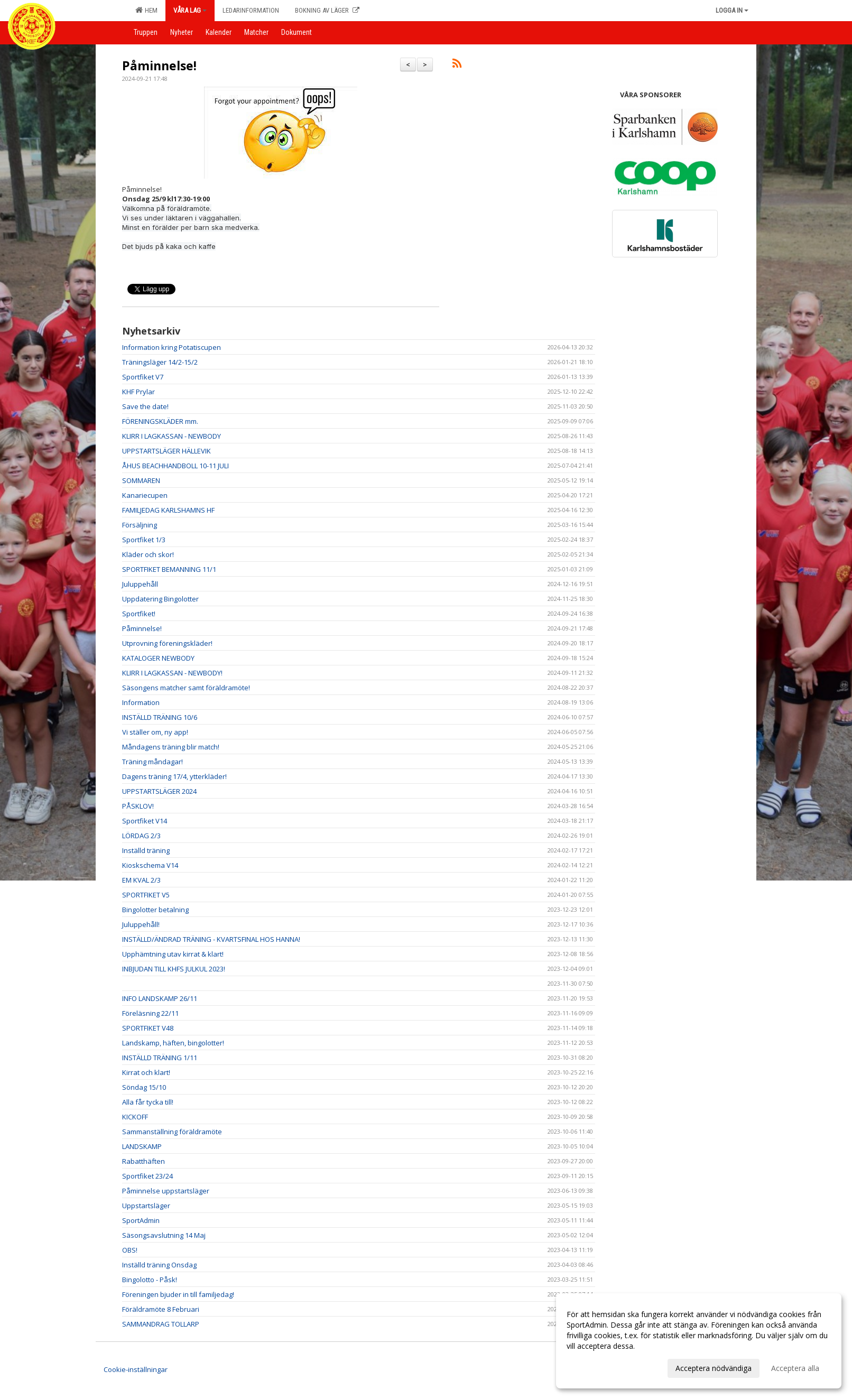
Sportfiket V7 (142, 377)
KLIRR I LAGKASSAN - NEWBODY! (172, 673)
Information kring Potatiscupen (171, 347)
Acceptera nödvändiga (713, 1368)
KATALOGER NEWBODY (158, 658)
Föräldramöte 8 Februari (160, 1309)
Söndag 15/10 (144, 1087)
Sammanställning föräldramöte (172, 1131)
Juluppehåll (140, 584)
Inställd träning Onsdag (159, 1265)
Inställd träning (146, 850)
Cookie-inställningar (136, 1369)
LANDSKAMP (142, 1146)
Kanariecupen (145, 495)
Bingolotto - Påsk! (149, 1279)
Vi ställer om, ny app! (155, 732)
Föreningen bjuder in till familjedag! (178, 1294)
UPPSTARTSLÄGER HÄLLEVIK (166, 451)
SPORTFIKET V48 (147, 1028)
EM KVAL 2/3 (141, 880)
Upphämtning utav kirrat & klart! (173, 954)
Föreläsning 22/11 (150, 1013)
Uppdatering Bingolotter (160, 599)
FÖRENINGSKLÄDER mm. (160, 421)
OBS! (129, 1250)
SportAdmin (141, 1220)
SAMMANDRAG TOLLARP (160, 1324)
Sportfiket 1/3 (143, 539)
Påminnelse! (159, 65)
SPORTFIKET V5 (146, 895)
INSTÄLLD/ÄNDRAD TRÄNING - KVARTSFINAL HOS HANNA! (211, 939)
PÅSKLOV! (138, 806)
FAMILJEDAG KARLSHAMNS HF (168, 510)
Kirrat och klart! (146, 1072)
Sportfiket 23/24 (147, 1176)
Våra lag (190, 10)
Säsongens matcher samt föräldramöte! (186, 687)
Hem (146, 10)
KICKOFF (135, 1117)
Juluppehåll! (141, 924)
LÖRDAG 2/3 (141, 835)
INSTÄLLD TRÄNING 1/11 (159, 1057)
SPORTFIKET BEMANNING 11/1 (169, 569)
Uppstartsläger (146, 1205)
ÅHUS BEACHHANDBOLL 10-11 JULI (175, 465)
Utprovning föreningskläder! (167, 643)
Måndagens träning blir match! (170, 747)
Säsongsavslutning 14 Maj (164, 1235)
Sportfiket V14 (144, 821)
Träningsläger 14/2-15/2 (160, 362)
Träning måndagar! (152, 761)
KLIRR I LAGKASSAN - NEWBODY (171, 436)
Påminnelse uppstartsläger (165, 1191)
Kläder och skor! (148, 554)
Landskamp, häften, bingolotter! (173, 1043)
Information (141, 702)
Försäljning (139, 525)
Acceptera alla (795, 1368)
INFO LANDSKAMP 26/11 (159, 998)
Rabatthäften (143, 1161)
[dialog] (698, 1340)
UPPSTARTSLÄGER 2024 (159, 791)
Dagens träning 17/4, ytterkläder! (174, 776)
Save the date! (145, 406)
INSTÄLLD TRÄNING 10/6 (159, 717)
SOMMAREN (141, 480)
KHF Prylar (138, 391)
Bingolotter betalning (155, 909)
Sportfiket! (138, 613)
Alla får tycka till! (147, 1102)
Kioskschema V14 (150, 865)
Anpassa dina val (595, 1367)
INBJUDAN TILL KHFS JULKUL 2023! (173, 969)
